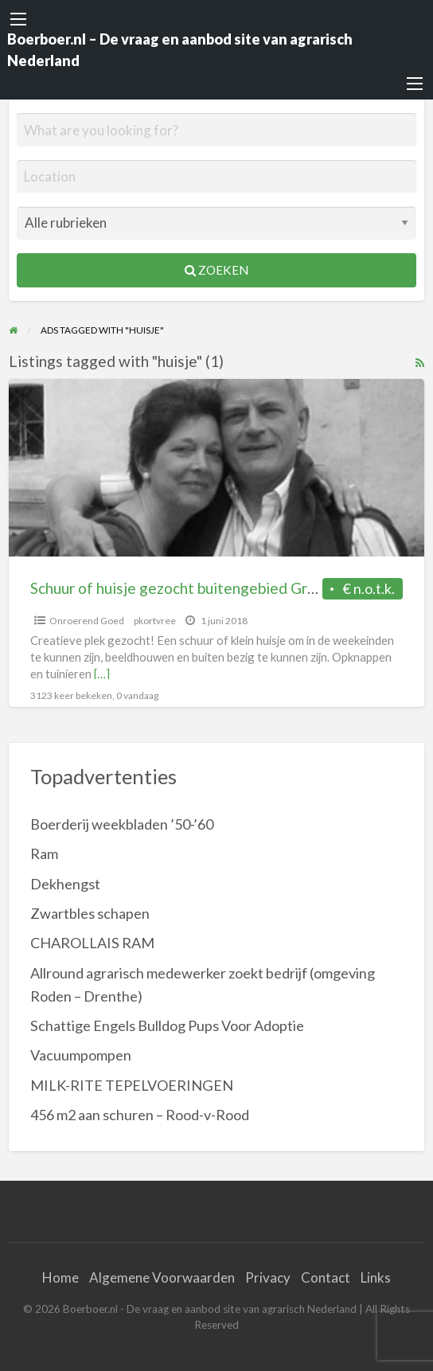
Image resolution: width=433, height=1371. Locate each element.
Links (376, 1277)
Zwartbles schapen (90, 913)
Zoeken (216, 270)
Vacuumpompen (80, 1055)
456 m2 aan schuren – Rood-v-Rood (139, 1114)
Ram (44, 853)
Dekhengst (65, 884)
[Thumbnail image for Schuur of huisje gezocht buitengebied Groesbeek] (217, 468)
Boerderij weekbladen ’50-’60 (121, 824)
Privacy (268, 1277)
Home (60, 1277)
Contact (325, 1277)
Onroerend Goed (86, 621)
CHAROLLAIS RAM (92, 942)
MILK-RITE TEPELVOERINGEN (131, 1085)
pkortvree (155, 621)
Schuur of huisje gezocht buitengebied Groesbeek (197, 588)
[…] (102, 673)
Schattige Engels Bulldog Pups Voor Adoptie (167, 1025)
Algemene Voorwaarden (162, 1277)
